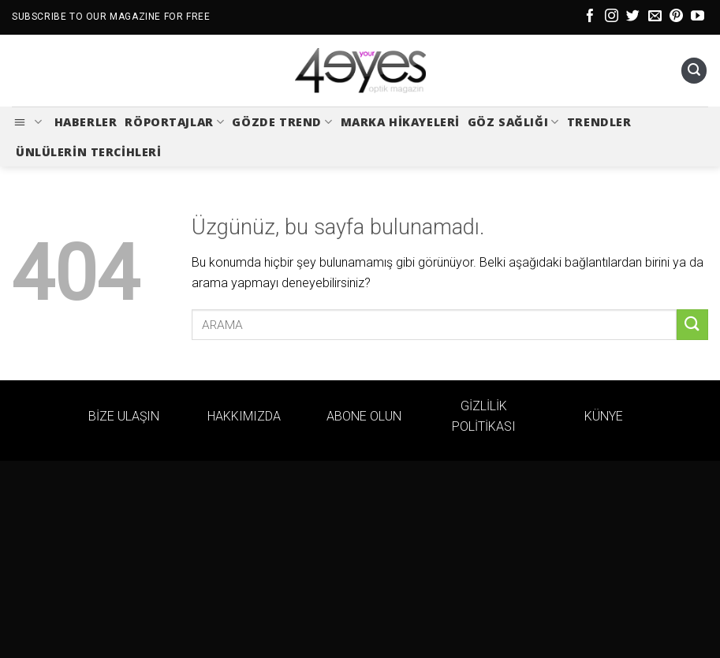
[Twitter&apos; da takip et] (633, 16)
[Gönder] (692, 324)
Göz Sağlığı (513, 122)
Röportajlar (174, 122)
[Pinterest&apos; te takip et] (676, 16)
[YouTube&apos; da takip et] (697, 16)
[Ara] (694, 71)
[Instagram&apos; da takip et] (611, 16)
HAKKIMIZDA (244, 416)
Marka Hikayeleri (400, 121)
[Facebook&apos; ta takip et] (590, 16)
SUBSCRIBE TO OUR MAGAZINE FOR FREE (111, 16)
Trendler (599, 121)
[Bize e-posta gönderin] (655, 16)
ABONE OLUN (363, 416)
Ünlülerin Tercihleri (89, 151)
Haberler (86, 121)
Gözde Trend (282, 122)
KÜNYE (603, 416)
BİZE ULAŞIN (123, 416)
